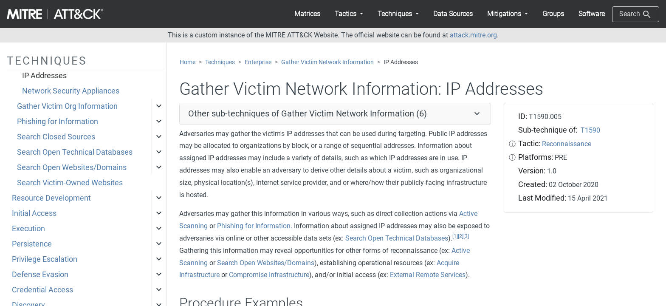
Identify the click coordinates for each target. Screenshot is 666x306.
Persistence (32, 244)
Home (187, 62)
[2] (460, 236)
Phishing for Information (57, 121)
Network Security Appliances (70, 91)
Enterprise (258, 62)
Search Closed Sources (56, 137)
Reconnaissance (566, 144)
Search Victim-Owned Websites (70, 182)
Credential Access (42, 290)
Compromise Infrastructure (269, 275)
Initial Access (34, 213)
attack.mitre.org (473, 35)
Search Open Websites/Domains (72, 167)
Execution (28, 228)
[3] (466, 236)
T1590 (590, 130)
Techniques (220, 62)
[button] (348, 14)
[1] (455, 236)
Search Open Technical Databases (75, 152)
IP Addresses (44, 75)
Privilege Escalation (44, 259)
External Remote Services (428, 275)
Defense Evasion (40, 274)
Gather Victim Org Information (67, 106)
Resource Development (51, 198)
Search (635, 14)
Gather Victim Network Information (327, 62)
